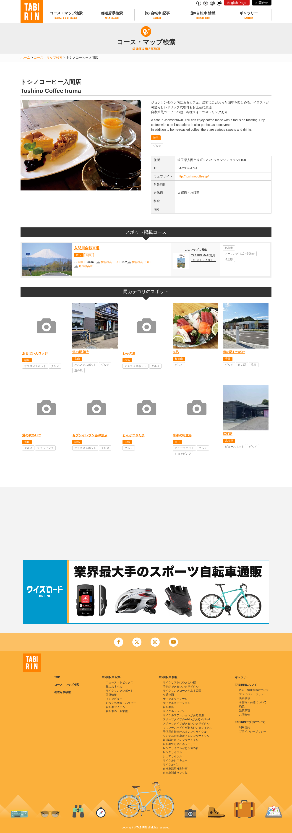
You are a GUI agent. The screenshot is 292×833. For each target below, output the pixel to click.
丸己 (176, 352)
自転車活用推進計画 (175, 768)
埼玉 (156, 137)
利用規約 (244, 727)
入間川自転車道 (86, 248)
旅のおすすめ (114, 686)
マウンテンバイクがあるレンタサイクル (187, 727)
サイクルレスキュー (175, 760)
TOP (57, 677)
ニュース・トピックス (119, 682)
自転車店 (168, 707)
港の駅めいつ (31, 435)
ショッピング (45, 448)
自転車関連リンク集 (175, 772)
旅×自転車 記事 (157, 13)
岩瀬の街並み (182, 435)
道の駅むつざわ (234, 352)
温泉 (253, 364)
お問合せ (261, 3)
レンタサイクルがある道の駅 (180, 748)
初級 (89, 255)
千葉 (227, 358)
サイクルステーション (176, 703)
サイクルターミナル (175, 698)
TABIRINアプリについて (250, 722)
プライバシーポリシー (252, 694)
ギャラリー (249, 13)
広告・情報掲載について (254, 690)
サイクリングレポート (119, 690)
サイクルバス (171, 764)
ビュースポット (184, 448)
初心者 (229, 248)
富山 (77, 358)
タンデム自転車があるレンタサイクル (186, 735)
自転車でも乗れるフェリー (179, 744)
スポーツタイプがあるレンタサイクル (186, 723)
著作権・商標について (252, 702)
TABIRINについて (246, 684)
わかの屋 (129, 353)
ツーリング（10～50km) (240, 253)
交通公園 (168, 694)
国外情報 (111, 694)
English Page (236, 3)
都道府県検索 (112, 13)
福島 (27, 360)
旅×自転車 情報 (203, 13)
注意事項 (244, 710)
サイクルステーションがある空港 (183, 715)
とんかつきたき (134, 435)
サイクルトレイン (174, 711)
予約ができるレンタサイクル (180, 686)
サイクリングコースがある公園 (182, 690)
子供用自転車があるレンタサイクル (185, 731)
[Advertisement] (146, 523)
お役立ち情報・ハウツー (121, 703)
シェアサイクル (172, 756)
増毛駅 (227, 434)
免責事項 (244, 698)
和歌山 (179, 358)
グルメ (157, 145)
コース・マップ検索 (66, 13)
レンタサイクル (172, 752)
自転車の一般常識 (117, 711)
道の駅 (78, 370)
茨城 (127, 442)
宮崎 (27, 442)
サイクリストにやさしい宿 (179, 682)
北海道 (229, 440)
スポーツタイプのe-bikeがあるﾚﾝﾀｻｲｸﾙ (186, 719)
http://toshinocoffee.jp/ (193, 176)
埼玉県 (229, 259)
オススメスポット (35, 366)
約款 (242, 706)
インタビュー (114, 698)
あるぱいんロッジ (35, 353)
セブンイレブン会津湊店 (89, 435)
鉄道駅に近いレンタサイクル (180, 740)
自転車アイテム (115, 707)
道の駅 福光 (80, 352)
